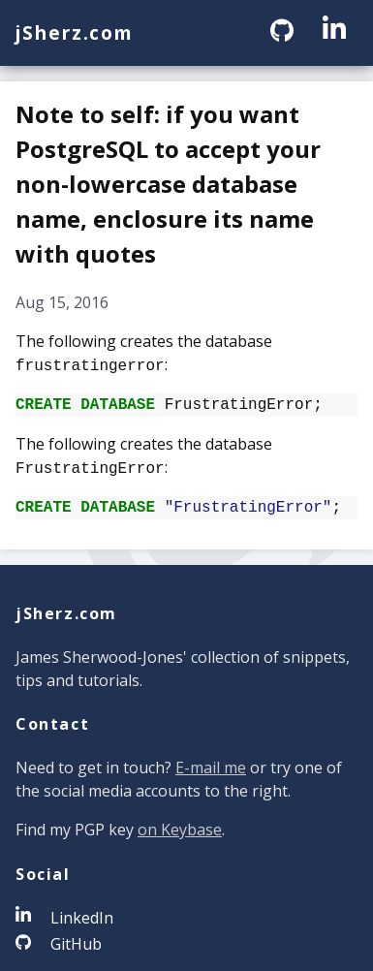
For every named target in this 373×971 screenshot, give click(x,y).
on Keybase (180, 825)
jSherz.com (75, 32)
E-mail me (210, 763)
